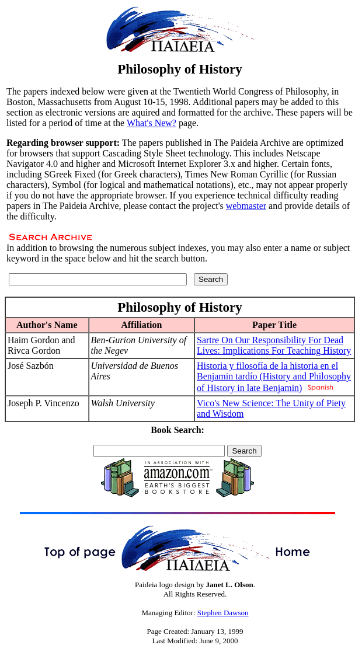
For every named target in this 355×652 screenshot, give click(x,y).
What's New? (151, 123)
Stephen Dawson (223, 612)
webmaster (246, 206)
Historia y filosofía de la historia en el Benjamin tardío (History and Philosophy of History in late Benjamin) (274, 377)
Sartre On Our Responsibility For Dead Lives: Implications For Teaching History (274, 345)
